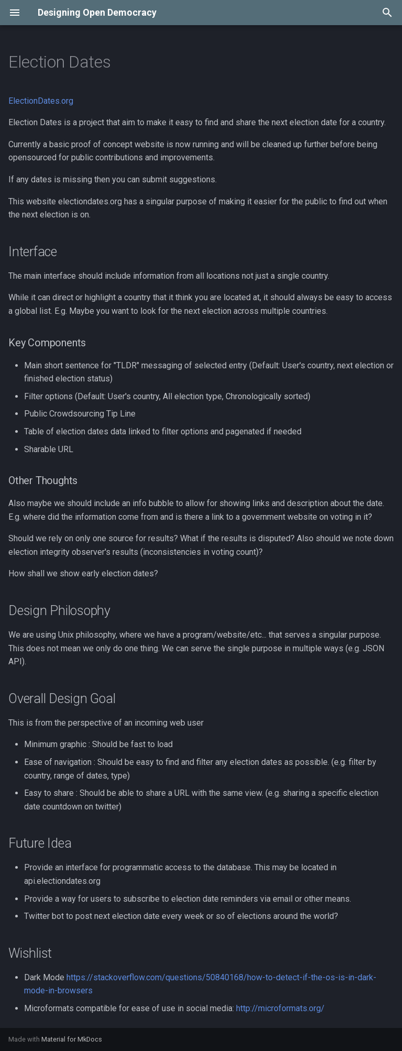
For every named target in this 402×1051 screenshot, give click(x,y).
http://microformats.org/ (280, 1008)
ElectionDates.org (40, 101)
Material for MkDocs (71, 1039)
